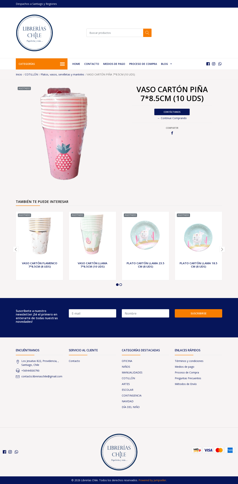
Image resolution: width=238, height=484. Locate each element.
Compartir (172, 128)
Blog (164, 64)
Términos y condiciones (189, 361)
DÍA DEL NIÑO (131, 407)
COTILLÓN (31, 74)
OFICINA (127, 361)
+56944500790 (30, 370)
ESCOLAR (127, 389)
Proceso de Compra (143, 64)
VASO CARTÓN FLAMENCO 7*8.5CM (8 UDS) (39, 264)
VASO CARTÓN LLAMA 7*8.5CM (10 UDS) (92, 264)
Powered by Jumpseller (152, 480)
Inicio (19, 74)
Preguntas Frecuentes (188, 378)
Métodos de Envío (186, 384)
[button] (117, 284)
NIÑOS (126, 366)
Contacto (91, 64)
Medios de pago (114, 64)
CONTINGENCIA (131, 395)
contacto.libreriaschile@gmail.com (41, 376)
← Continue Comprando (172, 118)
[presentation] (16, 249)
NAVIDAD (128, 401)
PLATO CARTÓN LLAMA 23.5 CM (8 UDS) (145, 264)
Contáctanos (172, 112)
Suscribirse (199, 313)
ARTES (126, 384)
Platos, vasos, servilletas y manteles (62, 74)
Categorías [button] (42, 64)
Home (76, 64)
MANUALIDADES (132, 372)
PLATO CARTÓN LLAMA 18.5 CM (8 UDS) (198, 264)
